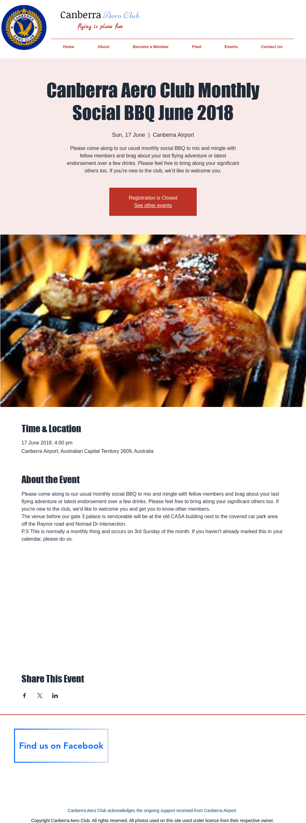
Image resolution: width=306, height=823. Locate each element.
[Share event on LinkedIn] (55, 695)
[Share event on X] (40, 695)
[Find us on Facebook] (61, 746)
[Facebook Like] (61, 774)
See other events (153, 205)
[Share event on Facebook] (24, 695)
